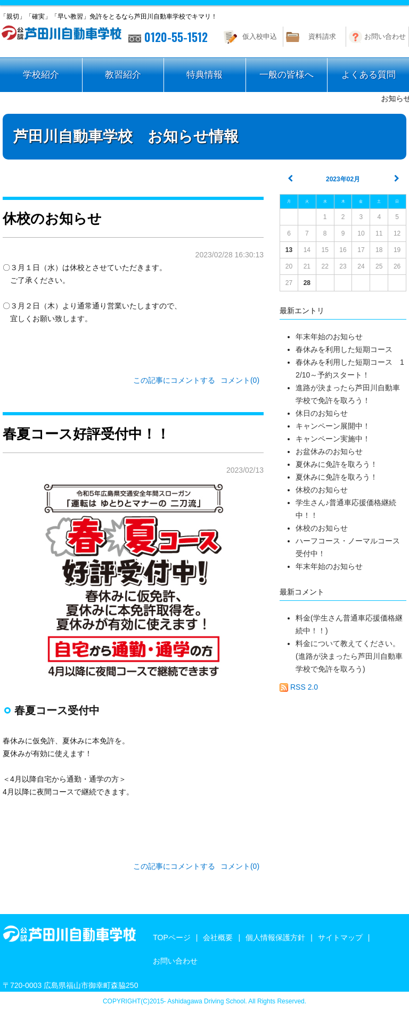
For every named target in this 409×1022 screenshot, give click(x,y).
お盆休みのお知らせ (329, 451)
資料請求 (322, 36)
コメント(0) (239, 380)
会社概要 (218, 937)
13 (288, 250)
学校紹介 (41, 75)
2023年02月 (343, 179)
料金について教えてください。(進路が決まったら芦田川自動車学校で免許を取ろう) (349, 656)
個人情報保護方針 (275, 937)
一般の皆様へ (286, 75)
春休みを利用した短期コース (344, 349)
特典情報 (204, 75)
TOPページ (172, 937)
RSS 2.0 (299, 687)
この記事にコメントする (174, 380)
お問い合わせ (385, 36)
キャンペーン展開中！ (333, 426)
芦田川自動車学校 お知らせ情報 (126, 136)
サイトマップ (340, 937)
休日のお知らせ (322, 413)
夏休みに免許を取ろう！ (337, 464)
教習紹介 (123, 75)
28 (307, 283)
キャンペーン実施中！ (333, 438)
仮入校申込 (259, 36)
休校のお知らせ (322, 489)
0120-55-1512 (168, 37)
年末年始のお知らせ (329, 336)
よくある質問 (368, 75)
